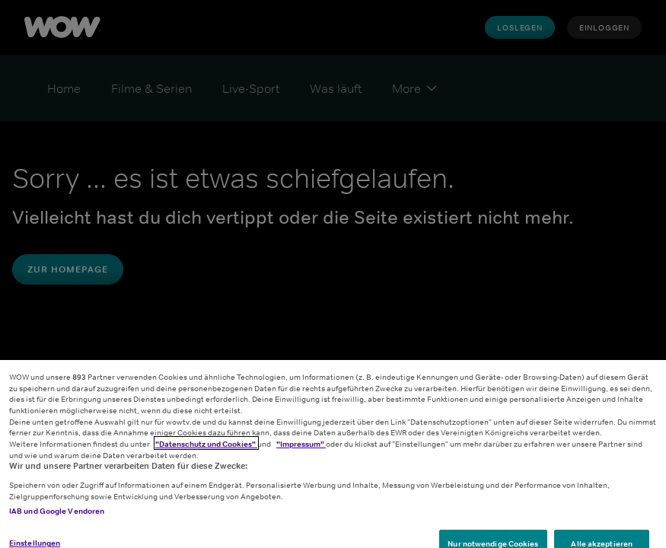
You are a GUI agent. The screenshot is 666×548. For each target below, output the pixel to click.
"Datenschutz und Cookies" (206, 450)
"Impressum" (301, 450)
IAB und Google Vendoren (56, 517)
